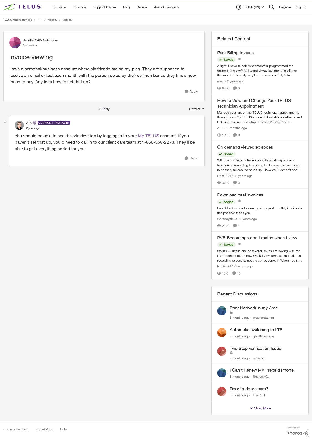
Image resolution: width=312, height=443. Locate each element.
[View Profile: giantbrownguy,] (221, 332)
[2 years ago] (234, 81)
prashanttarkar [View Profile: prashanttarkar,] (263, 317)
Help (63, 429)
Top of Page (44, 429)
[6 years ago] (247, 218)
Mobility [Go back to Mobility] (52, 19)
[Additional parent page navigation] (40, 20)
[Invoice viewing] (33, 128)
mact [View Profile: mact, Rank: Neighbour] (221, 81)
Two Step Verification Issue (255, 348)
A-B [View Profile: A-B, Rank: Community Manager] (29, 123)
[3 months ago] (240, 317)
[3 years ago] (243, 266)
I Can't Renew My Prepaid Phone (262, 369)
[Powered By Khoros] (298, 432)
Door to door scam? (249, 388)
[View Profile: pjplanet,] (221, 351)
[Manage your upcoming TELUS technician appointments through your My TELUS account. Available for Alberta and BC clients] (260, 117)
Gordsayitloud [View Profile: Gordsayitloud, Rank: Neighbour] (227, 218)
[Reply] (191, 92)
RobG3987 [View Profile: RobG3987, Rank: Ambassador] (225, 176)
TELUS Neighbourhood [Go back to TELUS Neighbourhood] (17, 19)
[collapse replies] (5, 122)
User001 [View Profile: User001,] (259, 395)
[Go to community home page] (23, 7)
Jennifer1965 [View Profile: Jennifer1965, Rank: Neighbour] (32, 40)
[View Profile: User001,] (221, 391)
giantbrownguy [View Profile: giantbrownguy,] (263, 336)
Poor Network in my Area (254, 307)
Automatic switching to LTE (256, 329)
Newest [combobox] (197, 109)
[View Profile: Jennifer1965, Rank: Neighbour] (15, 42)
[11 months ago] (235, 127)
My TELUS (148, 135)
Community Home (16, 429)
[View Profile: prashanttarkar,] (221, 310)
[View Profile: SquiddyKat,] (221, 372)
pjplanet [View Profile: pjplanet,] (258, 358)
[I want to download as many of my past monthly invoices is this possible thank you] (260, 210)
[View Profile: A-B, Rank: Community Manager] (19, 125)
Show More (260, 408)
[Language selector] (250, 7)
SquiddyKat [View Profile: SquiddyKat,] (261, 376)
